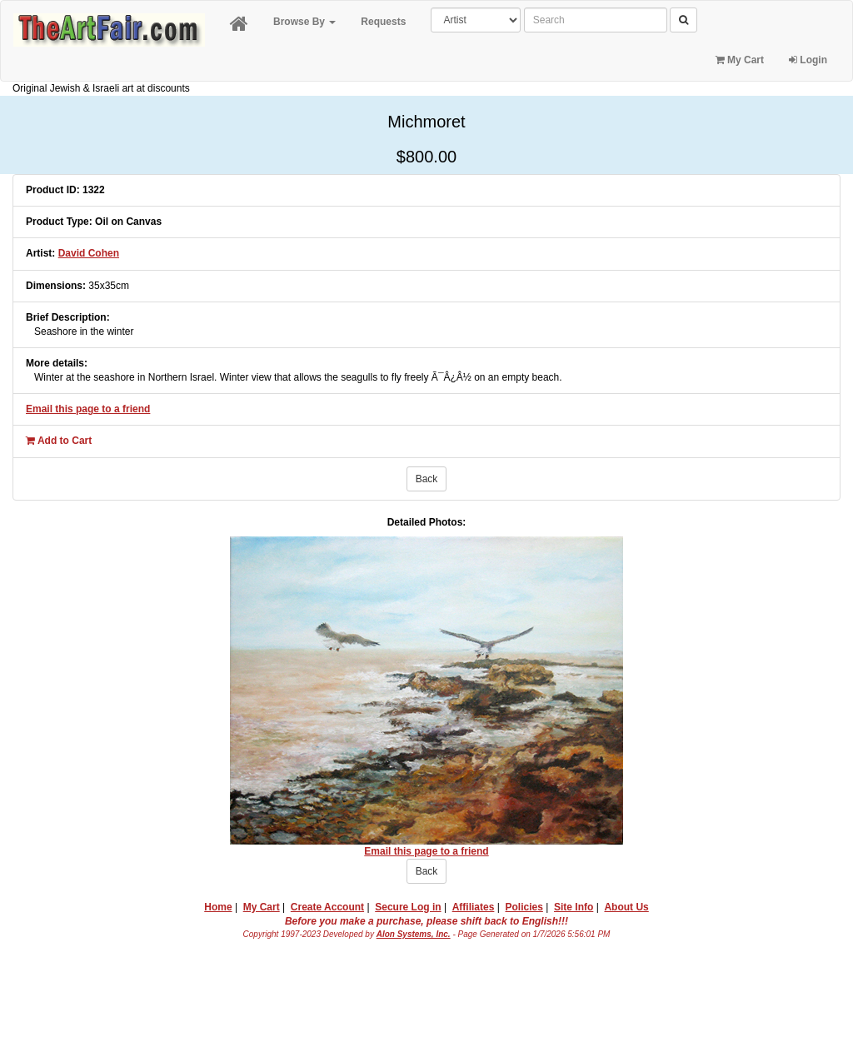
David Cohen (88, 253)
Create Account (327, 907)
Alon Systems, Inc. (414, 934)
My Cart (740, 60)
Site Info (573, 907)
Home (218, 907)
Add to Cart (59, 440)
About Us (626, 907)
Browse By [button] (304, 21)
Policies (524, 907)
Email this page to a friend (88, 409)
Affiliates (473, 907)
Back (427, 479)
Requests (383, 21)
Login (808, 60)
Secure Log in (408, 907)
